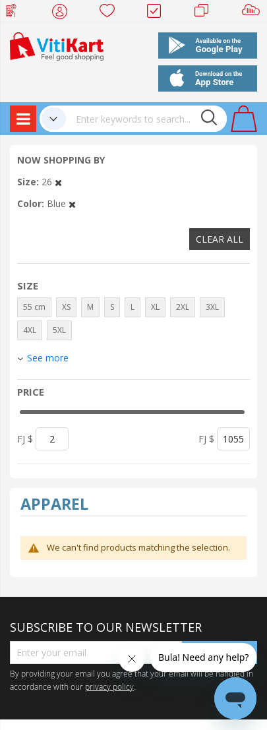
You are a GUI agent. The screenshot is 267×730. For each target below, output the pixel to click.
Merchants (206, 13)
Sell (253, 13)
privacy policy (109, 686)
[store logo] (57, 45)
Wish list (111, 13)
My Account (63, 13)
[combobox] (146, 119)
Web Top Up (16, 13)
